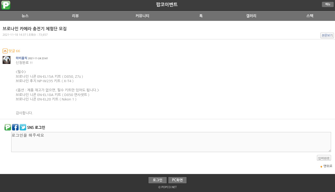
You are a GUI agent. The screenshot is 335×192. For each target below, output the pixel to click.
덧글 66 (11, 51)
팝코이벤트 (166, 4)
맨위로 (327, 166)
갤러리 (251, 16)
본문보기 (327, 35)
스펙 (309, 16)
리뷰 (75, 16)
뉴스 (25, 16)
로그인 (158, 180)
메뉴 (328, 4)
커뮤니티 (142, 16)
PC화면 (177, 180)
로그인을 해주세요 (171, 142)
